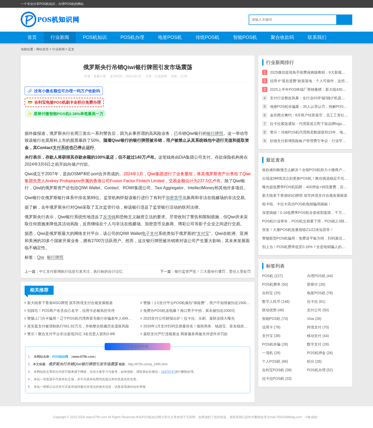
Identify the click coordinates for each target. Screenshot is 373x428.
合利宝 (271, 293)
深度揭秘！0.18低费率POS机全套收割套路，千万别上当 (307, 213)
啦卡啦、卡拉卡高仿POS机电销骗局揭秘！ (297, 204)
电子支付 (150, 233)
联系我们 (317, 37)
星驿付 (316, 284)
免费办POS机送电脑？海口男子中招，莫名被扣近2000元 (189, 310)
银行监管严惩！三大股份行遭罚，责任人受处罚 (213, 271)
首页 (32, 37)
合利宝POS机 (277, 370)
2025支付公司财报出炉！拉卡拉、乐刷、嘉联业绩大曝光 (189, 318)
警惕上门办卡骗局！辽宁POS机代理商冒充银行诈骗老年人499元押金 (80, 318)
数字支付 (318, 344)
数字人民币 (276, 301)
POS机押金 (320, 353)
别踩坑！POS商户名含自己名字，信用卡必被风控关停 (71, 310)
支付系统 (61, 147)
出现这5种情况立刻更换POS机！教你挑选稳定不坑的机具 (308, 178)
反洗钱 (109, 217)
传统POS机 (207, 37)
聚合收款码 (282, 37)
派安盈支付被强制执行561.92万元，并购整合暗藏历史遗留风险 (78, 326)
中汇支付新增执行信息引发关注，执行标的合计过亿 (81, 271)
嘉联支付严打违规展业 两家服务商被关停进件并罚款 (185, 334)
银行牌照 (215, 133)
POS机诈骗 (275, 344)
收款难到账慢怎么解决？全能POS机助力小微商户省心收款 (309, 170)
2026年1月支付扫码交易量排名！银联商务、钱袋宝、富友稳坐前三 (196, 326)
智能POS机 (245, 37)
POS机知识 (95, 37)
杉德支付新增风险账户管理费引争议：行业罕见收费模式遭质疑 (320, 141)
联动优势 (273, 310)
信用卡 (271, 327)
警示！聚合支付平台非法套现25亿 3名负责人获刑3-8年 (71, 334)
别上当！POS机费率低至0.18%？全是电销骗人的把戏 (305, 247)
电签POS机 (170, 37)
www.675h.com (83, 357)
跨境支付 (318, 327)
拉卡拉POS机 (277, 378)
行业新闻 (60, 37)
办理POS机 (320, 276)
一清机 (271, 353)
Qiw (40, 257)
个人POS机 (275, 361)
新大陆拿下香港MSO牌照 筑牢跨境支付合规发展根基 (70, 303)
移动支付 (318, 336)
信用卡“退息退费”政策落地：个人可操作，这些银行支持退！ (318, 81)
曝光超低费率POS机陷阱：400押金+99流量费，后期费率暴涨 (312, 187)
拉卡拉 (316, 301)
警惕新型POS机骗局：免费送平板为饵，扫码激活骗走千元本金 (313, 238)
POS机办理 (132, 37)
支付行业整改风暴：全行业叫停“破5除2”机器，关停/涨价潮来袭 (321, 98)
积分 (314, 361)
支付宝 (203, 233)
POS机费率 (275, 284)
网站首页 (42, 49)
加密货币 (174, 197)
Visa (314, 319)
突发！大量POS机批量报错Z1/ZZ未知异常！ (298, 230)
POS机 (272, 276)
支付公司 (318, 310)
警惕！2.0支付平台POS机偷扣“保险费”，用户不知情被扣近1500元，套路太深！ (196, 303)
